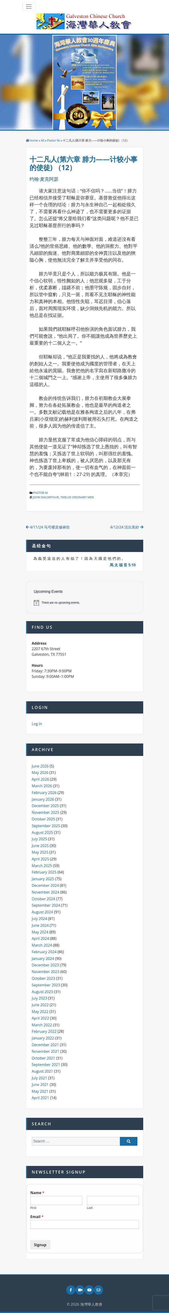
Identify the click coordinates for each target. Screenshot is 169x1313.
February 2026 (44, 792)
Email (37, 1216)
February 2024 (44, 951)
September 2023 (46, 985)
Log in (37, 723)
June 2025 (40, 845)
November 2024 (45, 892)
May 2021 (40, 1091)
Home (34, 140)
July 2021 (39, 1077)
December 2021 (45, 1044)
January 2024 (43, 958)
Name (37, 1192)
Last (90, 1208)
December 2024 (45, 885)
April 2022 (40, 1018)
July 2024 (39, 918)
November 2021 (45, 1051)
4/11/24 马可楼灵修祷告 (48, 527)
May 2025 (40, 852)
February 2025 (44, 872)
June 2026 (40, 766)
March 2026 (42, 785)
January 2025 (43, 878)
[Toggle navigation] (28, 6)
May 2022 (40, 1011)
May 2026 (40, 772)
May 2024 (40, 932)
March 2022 (42, 1024)
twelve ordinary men (77, 497)
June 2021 (40, 1084)
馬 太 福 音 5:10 (123, 564)
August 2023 (42, 991)
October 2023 (43, 978)
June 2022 (40, 1004)
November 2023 (45, 971)
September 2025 (46, 825)
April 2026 (40, 779)
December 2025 (45, 805)
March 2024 (42, 945)
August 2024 (42, 912)
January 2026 (43, 799)
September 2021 (46, 1064)
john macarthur (46, 497)
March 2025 (42, 865)
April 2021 (40, 1097)
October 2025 (43, 819)
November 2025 (45, 812)
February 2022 (44, 1031)
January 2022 (43, 1038)
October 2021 (43, 1058)
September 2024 (46, 905)
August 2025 (42, 832)
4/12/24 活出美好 (126, 527)
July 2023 (39, 998)
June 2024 (40, 925)
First (33, 1208)
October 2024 (43, 898)
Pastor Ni (53, 140)
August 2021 (42, 1071)
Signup (40, 1244)
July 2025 (39, 838)
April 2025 (40, 859)
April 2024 (40, 938)
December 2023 (45, 965)
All (42, 140)
